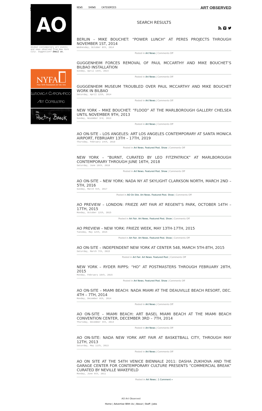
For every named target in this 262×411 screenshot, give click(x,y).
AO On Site (133, 195)
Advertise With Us (124, 404)
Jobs (154, 404)
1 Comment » (165, 379)
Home (108, 404)
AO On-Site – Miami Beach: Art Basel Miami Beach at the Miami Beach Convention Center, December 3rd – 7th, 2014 (154, 316)
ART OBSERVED (215, 7)
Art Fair (133, 218)
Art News (150, 53)
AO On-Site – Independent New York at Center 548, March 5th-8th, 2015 (151, 247)
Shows (92, 7)
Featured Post (152, 147)
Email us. (58, 52)
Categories (109, 7)
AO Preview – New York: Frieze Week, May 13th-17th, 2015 (136, 228)
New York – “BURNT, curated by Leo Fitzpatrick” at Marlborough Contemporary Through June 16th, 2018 (154, 159)
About (139, 404)
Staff (147, 404)
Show (164, 147)
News (80, 7)
